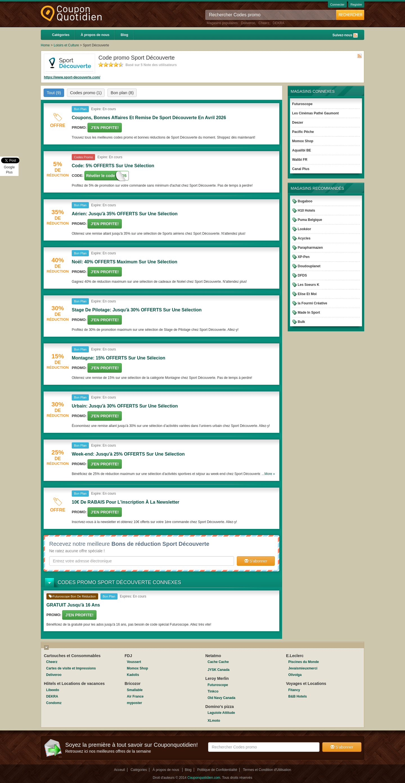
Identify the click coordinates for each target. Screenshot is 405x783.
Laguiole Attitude (221, 713)
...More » (268, 474)
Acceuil (119, 770)
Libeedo (52, 690)
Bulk (301, 322)
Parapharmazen (310, 248)
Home (45, 45)
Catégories (60, 35)
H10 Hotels (306, 210)
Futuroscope (302, 104)
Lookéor (304, 229)
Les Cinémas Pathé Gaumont (315, 113)
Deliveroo (248, 23)
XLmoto (214, 721)
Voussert (134, 662)
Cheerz (263, 23)
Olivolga (295, 675)
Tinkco (213, 691)
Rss (355, 35)
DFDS (302, 275)
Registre (356, 4)
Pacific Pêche (303, 132)
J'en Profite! (105, 127)
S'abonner (255, 561)
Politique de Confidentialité (217, 770)
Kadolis (133, 675)
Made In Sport (309, 312)
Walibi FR (299, 160)
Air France (135, 696)
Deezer (297, 123)
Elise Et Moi (307, 294)
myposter (134, 703)
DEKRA (278, 23)
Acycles (304, 238)
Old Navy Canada (221, 698)
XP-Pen (304, 257)
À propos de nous (95, 35)
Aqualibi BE (301, 150)
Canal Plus (300, 169)
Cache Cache (218, 662)
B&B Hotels (297, 696)
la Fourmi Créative (312, 303)
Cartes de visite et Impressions (71, 668)
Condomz (54, 703)
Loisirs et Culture (66, 45)
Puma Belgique (310, 220)
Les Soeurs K (309, 285)
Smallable (135, 690)
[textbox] (141, 561)
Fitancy (294, 690)
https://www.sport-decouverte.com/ (72, 77)
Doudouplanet (309, 266)
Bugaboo (305, 201)
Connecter (337, 4)
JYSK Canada (219, 670)
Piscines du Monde (303, 662)
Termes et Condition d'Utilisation (267, 770)
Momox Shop (302, 141)
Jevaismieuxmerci (302, 668)
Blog (124, 35)
